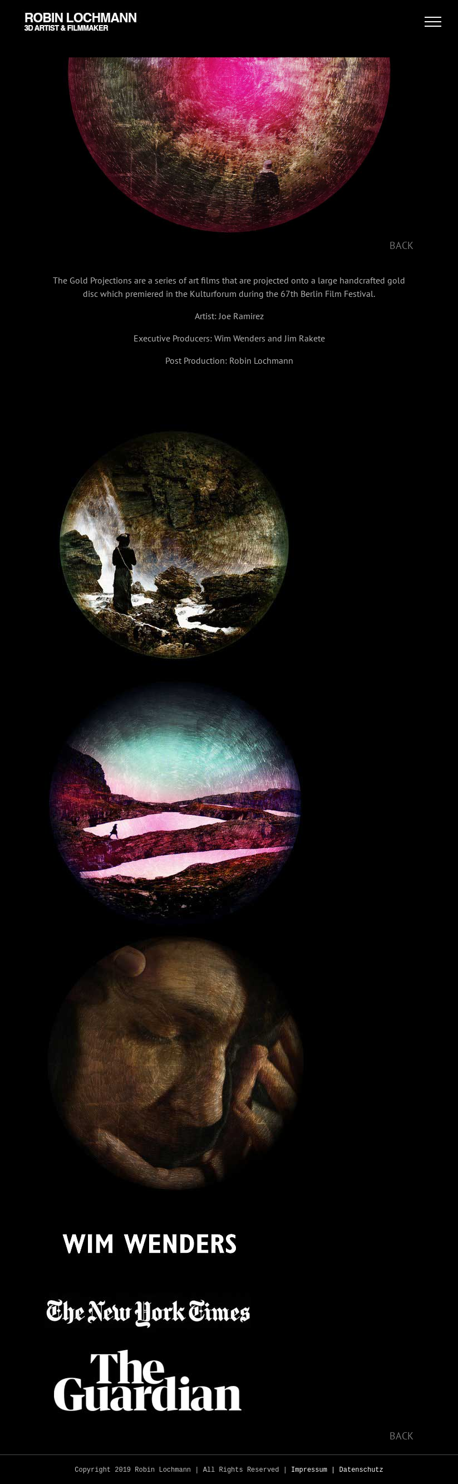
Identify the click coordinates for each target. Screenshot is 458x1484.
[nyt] (148, 1283)
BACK (401, 245)
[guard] (148, 1351)
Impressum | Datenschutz (337, 1470)
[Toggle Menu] (433, 22)
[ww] (148, 1216)
